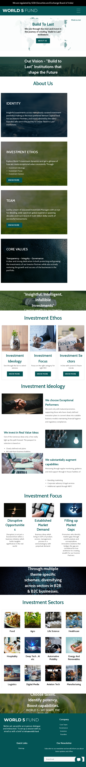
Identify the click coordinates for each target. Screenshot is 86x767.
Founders (63, 734)
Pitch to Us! (76, 20)
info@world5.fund (31, 731)
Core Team (63, 725)
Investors (63, 731)
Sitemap (21, 748)
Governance (63, 728)
